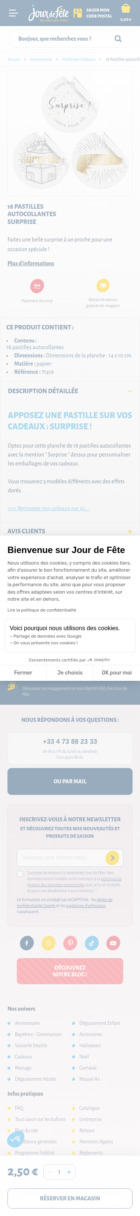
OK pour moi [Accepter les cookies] (117, 673)
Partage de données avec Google (47, 636)
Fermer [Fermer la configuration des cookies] (23, 673)
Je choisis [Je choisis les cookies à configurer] (70, 673)
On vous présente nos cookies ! (45, 642)
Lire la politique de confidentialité (41, 610)
